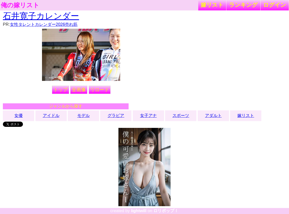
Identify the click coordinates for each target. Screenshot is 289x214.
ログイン (274, 5)
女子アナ (148, 115)
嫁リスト (212, 5)
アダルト (213, 115)
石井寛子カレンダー (41, 16)
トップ (60, 89)
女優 (18, 115)
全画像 (79, 89)
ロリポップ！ (165, 211)
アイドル (51, 115)
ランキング (243, 5)
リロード (99, 89)
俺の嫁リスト (20, 5)
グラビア (115, 115)
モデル (83, 115)
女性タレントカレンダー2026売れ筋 (44, 24)
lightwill (139, 211)
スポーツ (180, 115)
